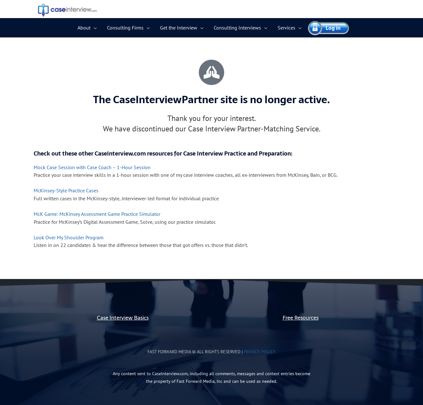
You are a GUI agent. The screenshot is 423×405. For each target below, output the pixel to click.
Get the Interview (178, 27)
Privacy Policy (260, 351)
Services (286, 27)
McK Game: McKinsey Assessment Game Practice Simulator (97, 214)
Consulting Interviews (237, 27)
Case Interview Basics (123, 317)
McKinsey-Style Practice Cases (66, 190)
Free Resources (300, 317)
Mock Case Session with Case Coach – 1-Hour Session (92, 167)
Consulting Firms (125, 27)
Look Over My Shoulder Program (69, 237)
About (84, 27)
